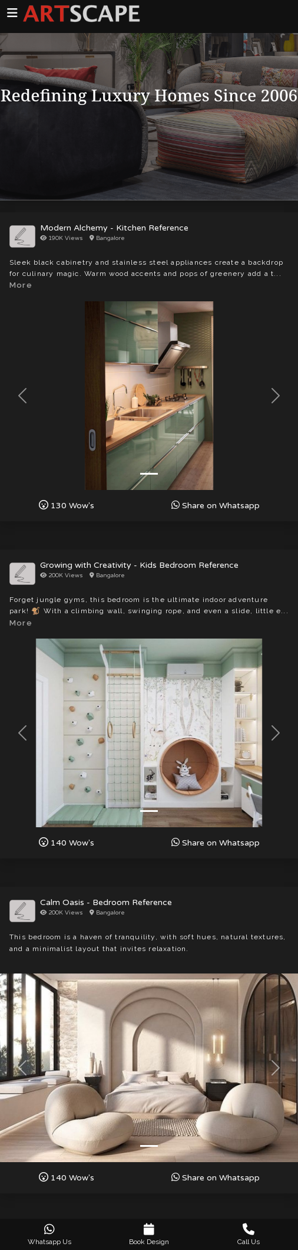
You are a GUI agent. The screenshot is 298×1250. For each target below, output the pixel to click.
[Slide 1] (149, 474)
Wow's (66, 506)
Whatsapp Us (50, 1234)
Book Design (149, 1234)
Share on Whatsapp (215, 506)
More (20, 285)
